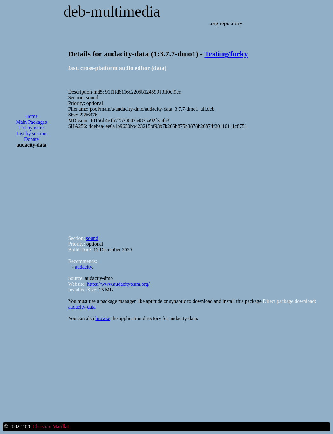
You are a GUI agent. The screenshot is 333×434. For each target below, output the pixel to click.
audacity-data (81, 307)
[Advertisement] (31, 254)
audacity (83, 267)
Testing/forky (226, 54)
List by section (31, 133)
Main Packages (31, 122)
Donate (31, 139)
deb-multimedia (112, 11)
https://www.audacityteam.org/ (118, 284)
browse (102, 318)
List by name (31, 127)
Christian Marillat (50, 426)
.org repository (225, 23)
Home (31, 116)
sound (92, 238)
